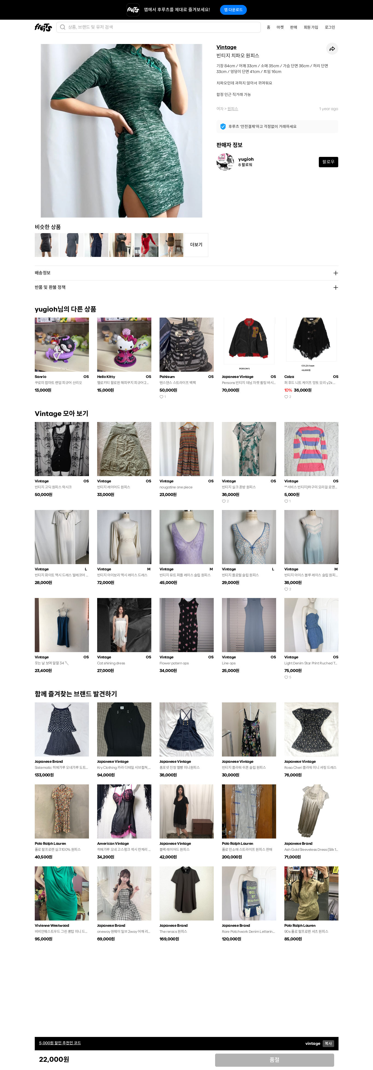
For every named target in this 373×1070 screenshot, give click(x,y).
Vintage (226, 47)
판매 (293, 27)
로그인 (330, 27)
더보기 (196, 244)
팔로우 (328, 162)
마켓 (280, 27)
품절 (274, 1060)
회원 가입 (311, 27)
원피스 (232, 109)
